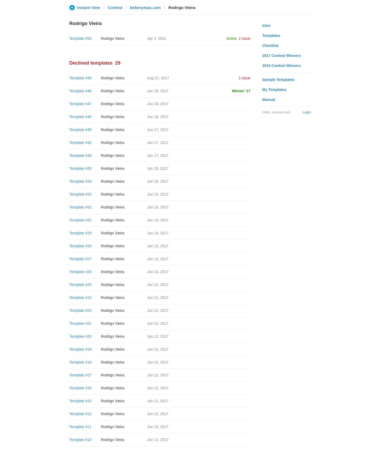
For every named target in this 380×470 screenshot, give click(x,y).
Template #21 (80, 323)
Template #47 (80, 104)
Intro (266, 25)
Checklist (270, 45)
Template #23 (80, 310)
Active (231, 38)
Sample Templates (278, 79)
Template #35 (80, 168)
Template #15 (80, 401)
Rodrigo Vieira (112, 38)
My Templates (274, 90)
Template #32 (80, 207)
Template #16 (80, 388)
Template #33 (80, 194)
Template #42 (80, 142)
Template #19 (80, 349)
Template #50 (80, 38)
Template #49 (80, 78)
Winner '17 (241, 91)
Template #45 (80, 130)
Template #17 (80, 375)
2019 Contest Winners (281, 66)
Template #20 (80, 336)
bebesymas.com (145, 7)
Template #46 (80, 117)
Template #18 (80, 362)
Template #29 (80, 233)
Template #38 (80, 155)
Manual (268, 100)
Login (306, 112)
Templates (271, 35)
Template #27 (80, 259)
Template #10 (80, 440)
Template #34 (80, 181)
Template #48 (80, 91)
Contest (115, 7)
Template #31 (80, 220)
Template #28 (80, 246)
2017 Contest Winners (281, 56)
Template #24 (80, 297)
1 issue (244, 38)
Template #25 (80, 285)
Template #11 (80, 427)
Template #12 (80, 414)
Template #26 (80, 272)
